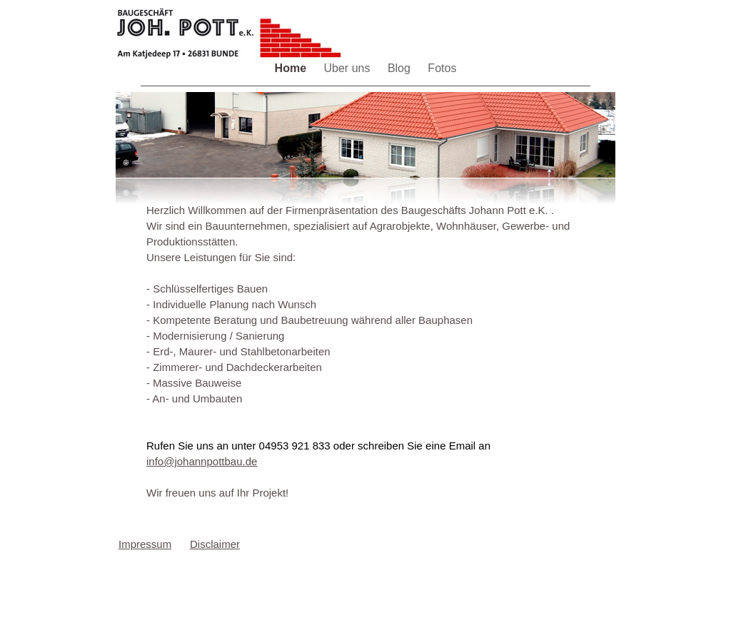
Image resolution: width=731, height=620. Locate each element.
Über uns (348, 68)
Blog (400, 68)
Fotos (442, 68)
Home (292, 68)
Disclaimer (215, 544)
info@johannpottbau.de (201, 461)
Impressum (145, 544)
